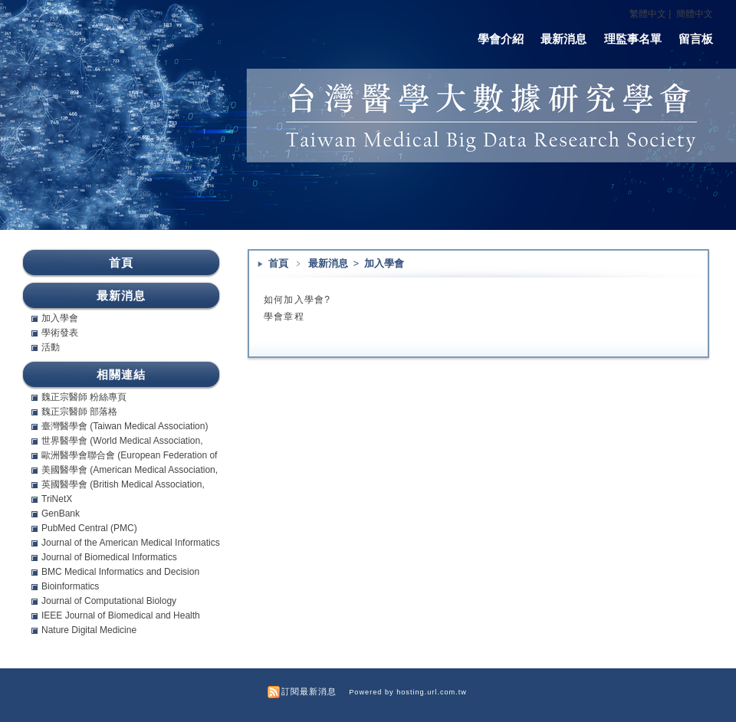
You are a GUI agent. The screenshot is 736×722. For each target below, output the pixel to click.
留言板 (695, 38)
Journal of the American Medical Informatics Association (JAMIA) (130, 542)
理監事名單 (633, 38)
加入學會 (384, 263)
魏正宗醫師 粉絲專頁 (84, 397)
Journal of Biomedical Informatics (109, 557)
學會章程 (284, 316)
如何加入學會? (297, 299)
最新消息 (563, 38)
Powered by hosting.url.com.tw (408, 692)
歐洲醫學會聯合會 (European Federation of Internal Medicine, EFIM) (129, 455)
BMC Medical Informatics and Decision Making (120, 571)
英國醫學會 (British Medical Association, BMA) (123, 484)
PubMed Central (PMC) (89, 528)
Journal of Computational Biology (108, 601)
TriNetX (56, 499)
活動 (50, 347)
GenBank (60, 513)
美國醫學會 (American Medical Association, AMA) (129, 469)
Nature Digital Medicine (88, 630)
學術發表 (59, 332)
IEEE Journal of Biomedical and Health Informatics (120, 615)
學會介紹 (501, 38)
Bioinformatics (70, 586)
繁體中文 (647, 13)
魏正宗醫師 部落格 (79, 411)
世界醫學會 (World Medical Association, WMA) (122, 440)
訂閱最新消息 (309, 691)
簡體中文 (694, 13)
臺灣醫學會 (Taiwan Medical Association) (124, 426)
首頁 (278, 263)
